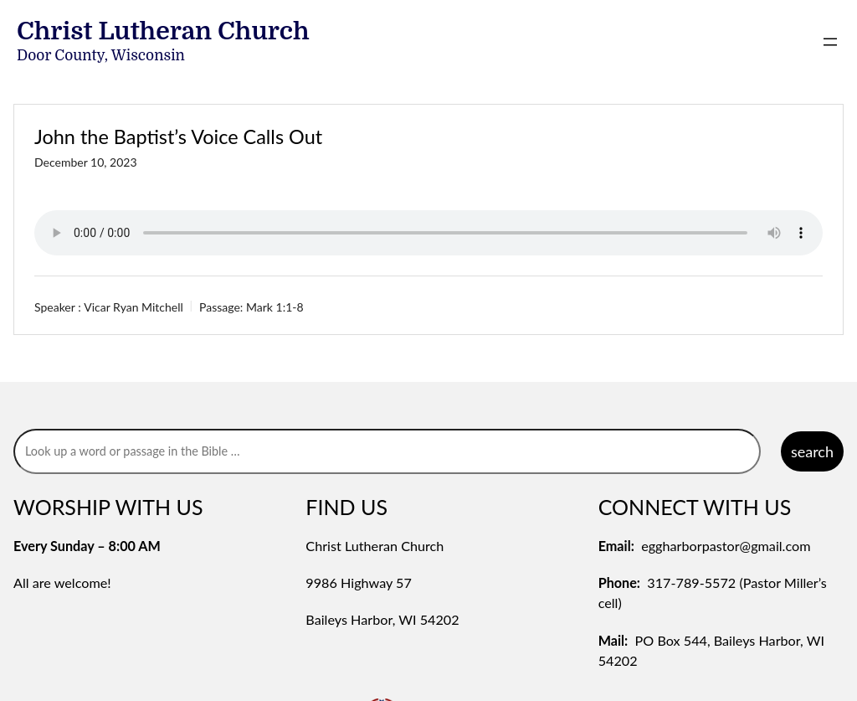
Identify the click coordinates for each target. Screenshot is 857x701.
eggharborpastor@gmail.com (725, 546)
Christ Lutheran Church (163, 31)
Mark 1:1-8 (275, 307)
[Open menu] (830, 42)
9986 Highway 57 (358, 582)
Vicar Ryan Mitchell (133, 307)
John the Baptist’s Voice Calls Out (178, 136)
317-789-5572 (691, 582)
